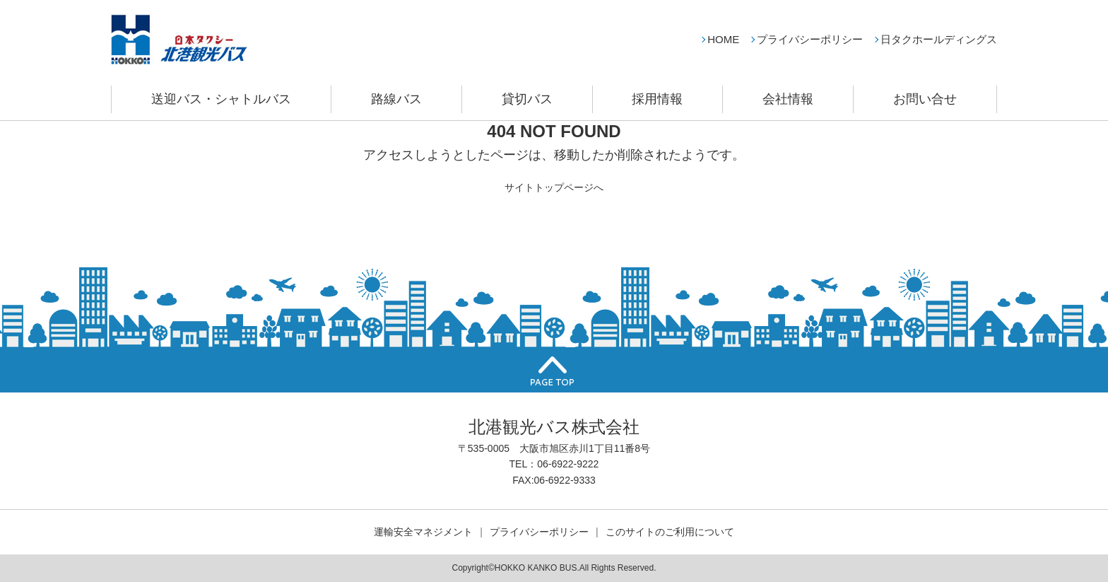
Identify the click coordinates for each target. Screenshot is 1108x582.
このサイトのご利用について (670, 531)
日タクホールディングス (938, 39)
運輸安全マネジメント (423, 531)
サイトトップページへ (554, 187)
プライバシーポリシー (810, 39)
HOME (723, 39)
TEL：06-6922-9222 (554, 464)
